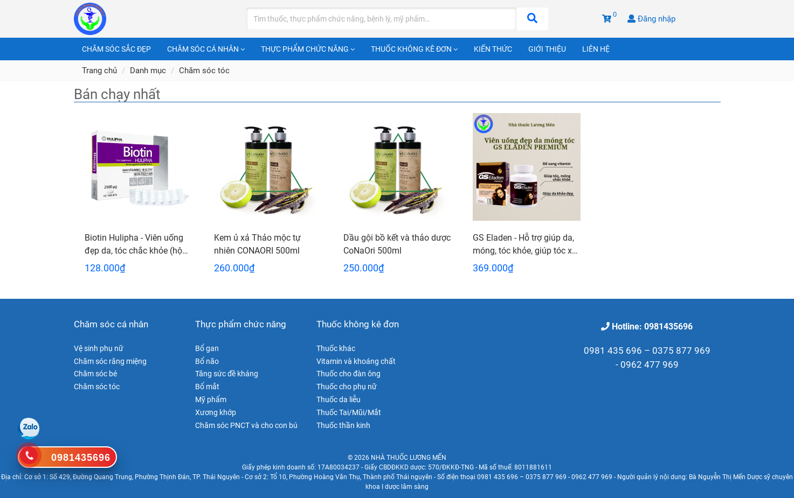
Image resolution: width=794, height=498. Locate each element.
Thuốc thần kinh (343, 425)
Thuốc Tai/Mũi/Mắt (348, 412)
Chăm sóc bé (95, 373)
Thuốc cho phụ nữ (346, 386)
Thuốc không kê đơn (414, 49)
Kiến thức (493, 49)
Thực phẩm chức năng (308, 49)
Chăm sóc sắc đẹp (116, 49)
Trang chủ (99, 70)
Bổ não (207, 361)
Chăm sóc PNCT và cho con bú (246, 425)
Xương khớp (215, 412)
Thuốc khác (335, 348)
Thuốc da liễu (338, 399)
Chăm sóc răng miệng (110, 361)
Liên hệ (596, 49)
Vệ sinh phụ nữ (98, 348)
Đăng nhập (651, 19)
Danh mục (148, 70)
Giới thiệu (547, 49)
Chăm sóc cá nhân (206, 49)
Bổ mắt (207, 386)
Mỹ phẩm (210, 399)
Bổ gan (207, 348)
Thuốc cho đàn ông (348, 373)
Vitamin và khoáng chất (356, 361)
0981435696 (81, 457)
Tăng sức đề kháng (226, 373)
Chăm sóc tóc (204, 70)
